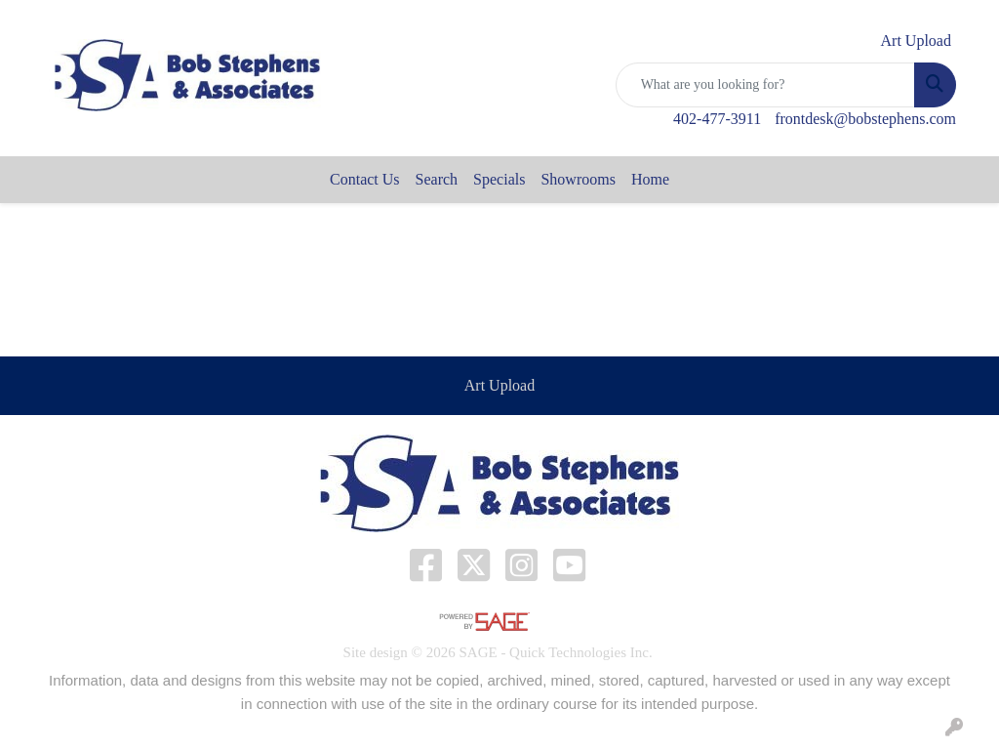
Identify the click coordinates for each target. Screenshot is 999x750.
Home (650, 179)
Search (437, 179)
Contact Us (365, 179)
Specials (499, 179)
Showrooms (577, 179)
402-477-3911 (717, 118)
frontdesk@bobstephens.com (865, 118)
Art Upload (499, 385)
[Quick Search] (765, 84)
